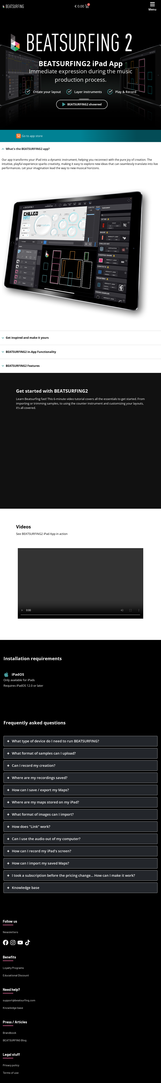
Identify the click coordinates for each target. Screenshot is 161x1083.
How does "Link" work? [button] (28, 826)
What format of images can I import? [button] (40, 814)
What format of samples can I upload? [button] (41, 753)
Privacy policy (11, 1065)
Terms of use (11, 1072)
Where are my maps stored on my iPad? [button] (42, 802)
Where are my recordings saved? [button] (36, 777)
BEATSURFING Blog (15, 1040)
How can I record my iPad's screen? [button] (38, 851)
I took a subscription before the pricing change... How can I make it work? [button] (70, 875)
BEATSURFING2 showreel (82, 104)
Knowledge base (13, 1007)
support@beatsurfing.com (19, 1000)
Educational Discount (16, 975)
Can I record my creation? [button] (30, 765)
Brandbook (9, 1032)
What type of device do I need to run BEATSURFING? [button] (52, 741)
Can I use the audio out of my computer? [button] (43, 838)
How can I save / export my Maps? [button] (37, 790)
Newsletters (10, 932)
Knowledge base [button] (22, 887)
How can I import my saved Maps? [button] (37, 863)
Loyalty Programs (13, 967)
